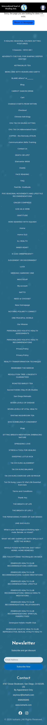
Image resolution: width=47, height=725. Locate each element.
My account (22, 286)
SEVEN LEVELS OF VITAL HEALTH (22, 409)
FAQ (22, 181)
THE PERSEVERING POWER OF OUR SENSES (22, 517)
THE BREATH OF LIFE (22, 504)
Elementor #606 (22, 161)
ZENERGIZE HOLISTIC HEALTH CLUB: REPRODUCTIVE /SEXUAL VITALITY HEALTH (22, 630)
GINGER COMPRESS (22, 202)
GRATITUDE (22, 215)
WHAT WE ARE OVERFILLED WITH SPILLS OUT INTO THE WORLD (22, 540)
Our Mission (22, 324)
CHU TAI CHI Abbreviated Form (22, 129)
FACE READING (22, 174)
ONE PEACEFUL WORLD (22, 318)
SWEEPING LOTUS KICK (22, 456)
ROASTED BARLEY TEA (22, 383)
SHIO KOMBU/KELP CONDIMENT (22, 422)
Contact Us (22, 149)
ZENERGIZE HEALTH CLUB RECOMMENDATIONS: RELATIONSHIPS (22, 603)
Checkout (22, 110)
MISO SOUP (22, 279)
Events (22, 168)
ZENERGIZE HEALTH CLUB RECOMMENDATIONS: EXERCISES (22, 564)
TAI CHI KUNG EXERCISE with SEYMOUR (22, 476)
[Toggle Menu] (42, 15)
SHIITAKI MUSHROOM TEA (22, 415)
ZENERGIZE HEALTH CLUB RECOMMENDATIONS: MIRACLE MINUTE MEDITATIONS (22, 593)
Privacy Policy (22, 349)
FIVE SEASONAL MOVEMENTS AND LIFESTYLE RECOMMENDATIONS (22, 194)
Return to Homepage (23, 22)
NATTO (22, 292)
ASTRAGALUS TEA (22, 65)
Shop (22, 428)
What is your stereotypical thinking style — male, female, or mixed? (22, 531)
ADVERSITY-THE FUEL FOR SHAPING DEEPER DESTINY (22, 57)
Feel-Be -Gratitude (22, 187)
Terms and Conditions (22, 491)
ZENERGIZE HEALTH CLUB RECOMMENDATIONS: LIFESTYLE (22, 582)
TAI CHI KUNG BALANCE (22, 469)
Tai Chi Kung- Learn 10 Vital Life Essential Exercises (22, 483)
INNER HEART (22, 247)
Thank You (22, 498)
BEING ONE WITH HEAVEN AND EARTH (22, 72)
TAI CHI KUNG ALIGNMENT (22, 463)
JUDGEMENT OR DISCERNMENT (22, 260)
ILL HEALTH (22, 241)
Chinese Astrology (22, 117)
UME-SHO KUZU (22, 523)
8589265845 (23, 700)
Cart (22, 97)
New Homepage (22, 305)
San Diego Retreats (22, 396)
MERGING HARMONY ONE (22, 273)
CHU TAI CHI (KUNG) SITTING (22, 123)
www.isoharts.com (23, 705)
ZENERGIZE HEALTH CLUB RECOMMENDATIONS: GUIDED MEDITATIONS (22, 573)
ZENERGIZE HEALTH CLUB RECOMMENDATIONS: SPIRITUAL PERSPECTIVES (22, 613)
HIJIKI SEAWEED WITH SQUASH (22, 222)
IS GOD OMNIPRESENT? (22, 254)
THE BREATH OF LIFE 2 (22, 510)
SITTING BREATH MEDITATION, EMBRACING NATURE (22, 436)
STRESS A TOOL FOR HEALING (22, 450)
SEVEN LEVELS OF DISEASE (22, 403)
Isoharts (16, 719)
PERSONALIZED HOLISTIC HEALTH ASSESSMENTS (22, 332)
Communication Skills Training (22, 142)
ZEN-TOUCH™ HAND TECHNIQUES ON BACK (22, 557)
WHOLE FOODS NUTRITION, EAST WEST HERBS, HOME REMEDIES (22, 549)
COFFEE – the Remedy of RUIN (22, 136)
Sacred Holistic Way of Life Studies (22, 390)
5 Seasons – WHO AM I (22, 50)
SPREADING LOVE (22, 444)
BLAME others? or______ (22, 78)
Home (22, 228)
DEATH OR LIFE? (22, 155)
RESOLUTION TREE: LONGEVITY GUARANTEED (22, 375)
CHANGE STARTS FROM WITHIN (22, 104)
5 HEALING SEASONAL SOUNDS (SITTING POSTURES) (22, 42)
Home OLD (22, 235)
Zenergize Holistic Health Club (22, 623)
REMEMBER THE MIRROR (22, 368)
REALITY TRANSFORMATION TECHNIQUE (22, 361)
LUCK (22, 267)
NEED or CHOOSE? (22, 299)
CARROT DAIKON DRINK (22, 91)
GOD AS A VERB (22, 209)
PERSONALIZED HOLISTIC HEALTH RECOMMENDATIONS (22, 341)
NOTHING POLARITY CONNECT (22, 311)
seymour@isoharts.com (23, 695)
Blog (22, 85)
